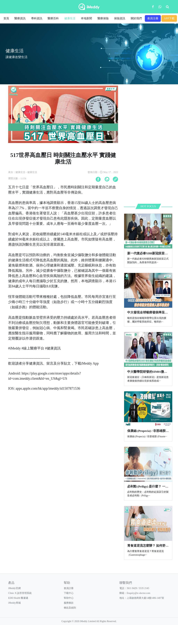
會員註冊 (69, 588)
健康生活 (69, 18)
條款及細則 (70, 607)
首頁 (6, 18)
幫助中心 (69, 598)
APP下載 (169, 18)
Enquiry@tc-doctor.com (138, 593)
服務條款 (69, 603)
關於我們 (136, 18)
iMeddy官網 (14, 588)
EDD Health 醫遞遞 (18, 598)
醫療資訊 (20, 18)
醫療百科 (53, 18)
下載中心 (69, 593)
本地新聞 (86, 18)
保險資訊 (119, 18)
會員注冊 (152, 18)
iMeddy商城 (14, 603)
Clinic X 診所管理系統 (20, 593)
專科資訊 (36, 18)
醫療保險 (103, 18)
